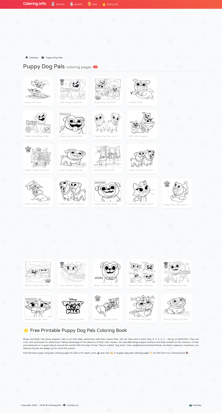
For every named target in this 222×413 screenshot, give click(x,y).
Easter (57, 4)
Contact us (70, 405)
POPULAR (110, 4)
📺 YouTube (195, 405)
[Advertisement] (111, 33)
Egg (92, 4)
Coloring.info (34, 4)
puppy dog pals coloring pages (133, 353)
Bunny (75, 4)
